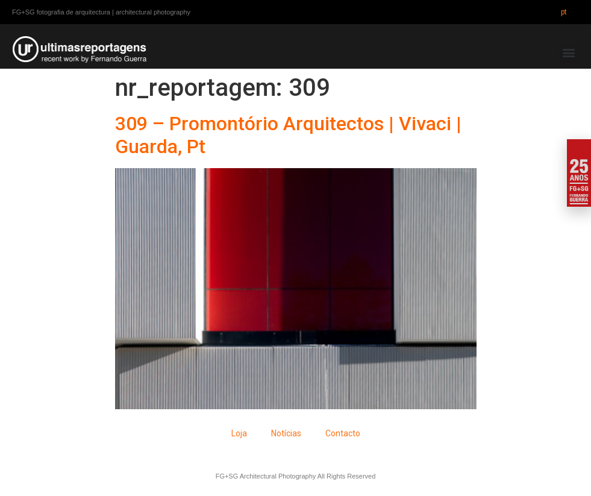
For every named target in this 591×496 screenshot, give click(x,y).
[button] (569, 53)
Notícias (286, 433)
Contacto (342, 433)
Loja (239, 433)
